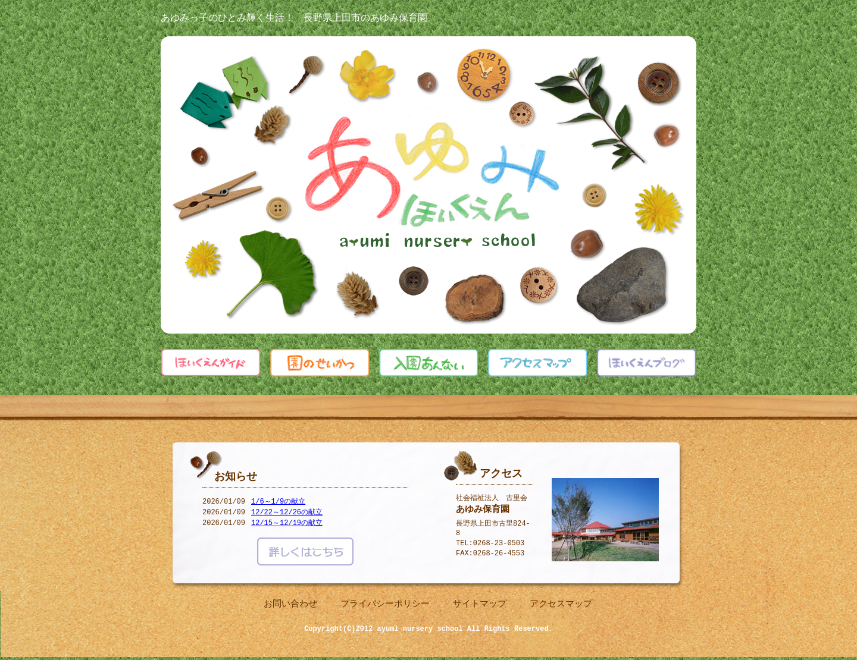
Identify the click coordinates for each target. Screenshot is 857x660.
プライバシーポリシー (385, 604)
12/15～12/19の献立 (287, 524)
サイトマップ (479, 604)
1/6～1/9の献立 (278, 503)
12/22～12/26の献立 (287, 513)
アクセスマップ (561, 604)
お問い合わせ (290, 604)
